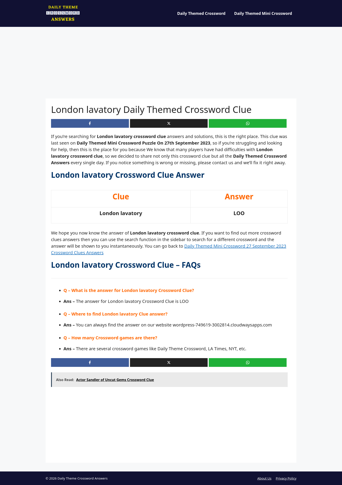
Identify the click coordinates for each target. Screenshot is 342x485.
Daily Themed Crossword (201, 13)
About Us (264, 478)
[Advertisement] (171, 66)
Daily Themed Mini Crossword (263, 13)
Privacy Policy (286, 478)
